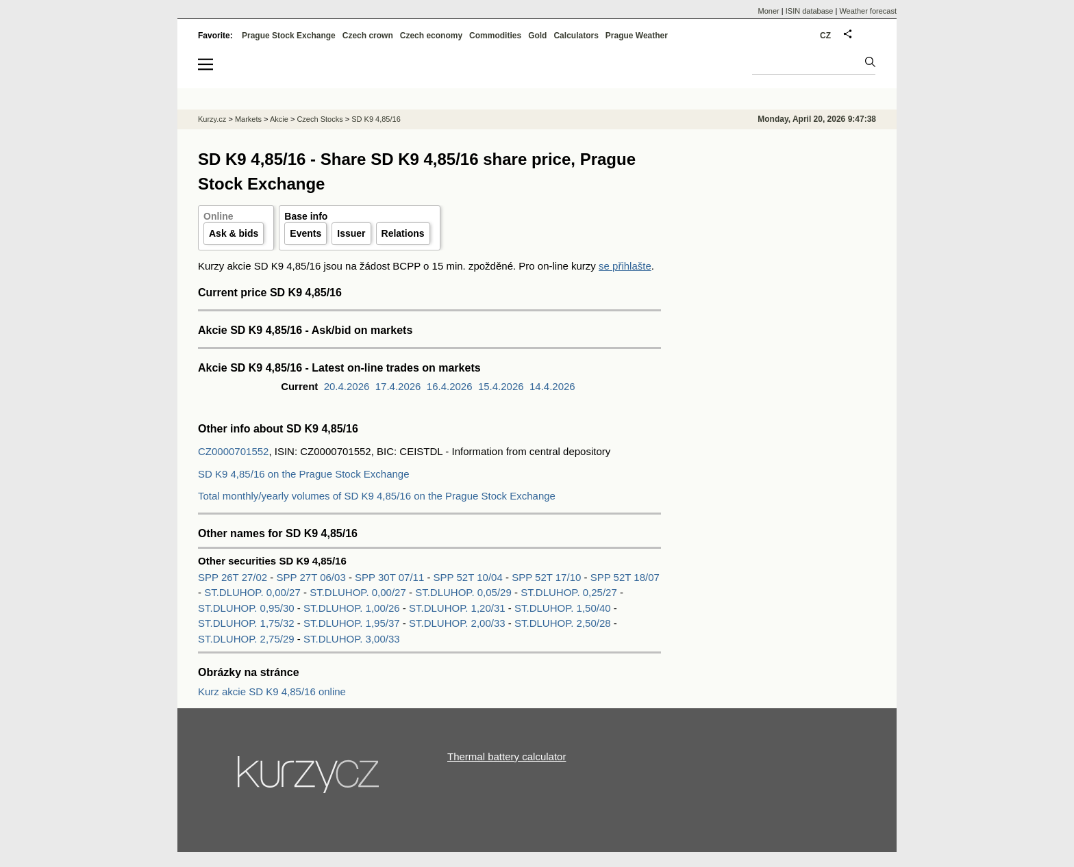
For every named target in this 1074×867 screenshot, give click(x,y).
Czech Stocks (319, 119)
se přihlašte (625, 266)
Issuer (351, 233)
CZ (825, 35)
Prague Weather (636, 35)
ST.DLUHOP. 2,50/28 (562, 623)
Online (218, 216)
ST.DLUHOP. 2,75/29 (246, 639)
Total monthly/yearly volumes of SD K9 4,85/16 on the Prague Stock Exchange (376, 496)
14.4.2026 (552, 386)
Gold (537, 35)
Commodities (495, 35)
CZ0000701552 (233, 451)
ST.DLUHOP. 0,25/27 (569, 592)
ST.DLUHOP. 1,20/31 (457, 608)
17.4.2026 (398, 386)
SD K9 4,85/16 (376, 119)
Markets (248, 119)
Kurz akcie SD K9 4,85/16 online (272, 691)
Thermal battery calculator (506, 756)
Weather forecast (868, 11)
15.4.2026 (501, 386)
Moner (768, 11)
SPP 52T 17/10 (548, 577)
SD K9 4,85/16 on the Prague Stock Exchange (304, 474)
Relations (403, 233)
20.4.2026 (347, 386)
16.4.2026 (450, 386)
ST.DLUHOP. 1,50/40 (562, 608)
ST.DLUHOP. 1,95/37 (351, 623)
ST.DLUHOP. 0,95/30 (246, 608)
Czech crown (367, 35)
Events (305, 233)
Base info (305, 216)
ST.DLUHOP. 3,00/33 (351, 639)
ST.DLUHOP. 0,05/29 (463, 592)
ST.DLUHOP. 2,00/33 (457, 623)
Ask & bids (233, 233)
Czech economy (431, 35)
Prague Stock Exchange (289, 35)
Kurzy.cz (212, 119)
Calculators (575, 35)
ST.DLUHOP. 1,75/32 (246, 623)
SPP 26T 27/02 (234, 577)
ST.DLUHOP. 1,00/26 (351, 608)
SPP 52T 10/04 (469, 577)
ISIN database (810, 11)
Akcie (279, 119)
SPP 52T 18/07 (625, 577)
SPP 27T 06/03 (313, 577)
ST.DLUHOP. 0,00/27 (252, 592)
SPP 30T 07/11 (391, 577)
